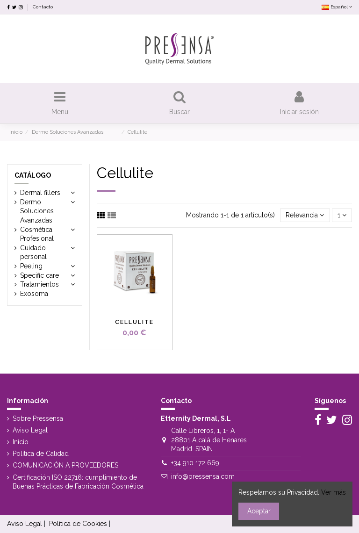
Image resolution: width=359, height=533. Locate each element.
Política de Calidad (41, 453)
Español (337, 6)
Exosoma (34, 293)
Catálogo (32, 175)
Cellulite (134, 322)
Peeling (31, 266)
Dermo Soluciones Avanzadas (46, 211)
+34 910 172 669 (195, 463)
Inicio (21, 442)
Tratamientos (39, 284)
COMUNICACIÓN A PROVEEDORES (65, 465)
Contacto (43, 6)
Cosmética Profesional (37, 234)
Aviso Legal (30, 430)
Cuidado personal (36, 252)
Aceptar (259, 511)
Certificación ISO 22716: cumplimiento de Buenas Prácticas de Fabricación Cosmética (78, 482)
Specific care (39, 275)
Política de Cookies (78, 523)
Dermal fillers (40, 192)
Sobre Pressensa (38, 418)
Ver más (333, 492)
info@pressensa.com (203, 476)
